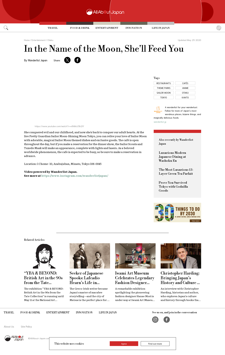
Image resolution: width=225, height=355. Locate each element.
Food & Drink (79, 28)
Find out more (155, 343)
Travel (53, 28)
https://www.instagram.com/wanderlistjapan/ (74, 176)
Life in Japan (161, 28)
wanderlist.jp (160, 121)
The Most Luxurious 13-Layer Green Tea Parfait (176, 172)
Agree (124, 343)
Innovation (134, 28)
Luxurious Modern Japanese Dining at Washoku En (172, 157)
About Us (9, 326)
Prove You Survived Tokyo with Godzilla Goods (173, 187)
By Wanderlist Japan (35, 60)
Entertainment (107, 28)
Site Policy (26, 326)
